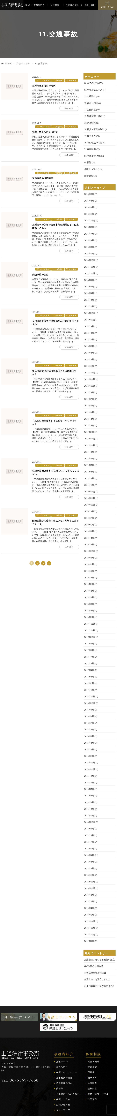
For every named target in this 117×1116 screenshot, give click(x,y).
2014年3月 (88, 838)
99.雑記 (87, 160)
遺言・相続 (93, 1034)
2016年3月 (88, 729)
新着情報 (88, 173)
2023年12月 (89, 306)
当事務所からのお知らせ (69, 1066)
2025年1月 (88, 249)
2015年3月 (88, 780)
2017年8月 (88, 633)
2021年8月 (88, 441)
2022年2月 (88, 415)
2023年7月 (88, 332)
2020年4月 (88, 524)
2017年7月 (88, 639)
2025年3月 (88, 242)
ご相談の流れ (72, 5)
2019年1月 (88, 569)
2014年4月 (88, 831)
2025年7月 (88, 229)
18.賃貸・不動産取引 (93, 128)
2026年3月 (88, 204)
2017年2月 (88, 665)
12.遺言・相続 (90, 102)
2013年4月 (88, 883)
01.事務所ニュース (92, 89)
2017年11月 (89, 614)
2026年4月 (88, 197)
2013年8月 (88, 870)
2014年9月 (88, 806)
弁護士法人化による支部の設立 (98, 933)
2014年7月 (88, 819)
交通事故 (92, 1040)
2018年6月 (88, 582)
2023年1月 (88, 357)
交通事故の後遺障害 (43, 175)
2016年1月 (88, 735)
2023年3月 (88, 351)
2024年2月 (88, 293)
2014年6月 (88, 825)
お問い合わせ (107, 7)
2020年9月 (88, 498)
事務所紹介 (39, 5)
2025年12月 (89, 216)
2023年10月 (89, 313)
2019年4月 (88, 562)
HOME (27, 5)
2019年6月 (88, 556)
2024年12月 (89, 255)
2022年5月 (88, 402)
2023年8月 (88, 325)
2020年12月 (89, 479)
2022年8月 (88, 383)
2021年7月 (88, 447)
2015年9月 (88, 755)
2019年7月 (88, 550)
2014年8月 (88, 812)
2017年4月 (88, 652)
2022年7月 (88, 389)
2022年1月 (88, 421)
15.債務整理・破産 (92, 115)
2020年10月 (89, 492)
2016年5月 (88, 716)
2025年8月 (88, 223)
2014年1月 (88, 851)
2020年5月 (88, 518)
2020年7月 (88, 505)
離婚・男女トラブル (98, 1066)
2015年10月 (89, 748)
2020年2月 (88, 530)
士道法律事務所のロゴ (94, 946)
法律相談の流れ (64, 1056)
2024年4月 (88, 287)
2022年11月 (89, 370)
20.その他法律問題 (92, 141)
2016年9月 (88, 691)
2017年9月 (88, 626)
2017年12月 (89, 607)
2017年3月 (88, 659)
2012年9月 (88, 915)
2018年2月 (88, 594)
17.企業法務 (89, 121)
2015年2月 (88, 787)
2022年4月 (88, 409)
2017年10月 (89, 620)
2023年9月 (88, 319)
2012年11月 (89, 902)
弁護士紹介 (62, 1034)
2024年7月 (88, 281)
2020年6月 (88, 511)
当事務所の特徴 (64, 1050)
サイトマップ (63, 1083)
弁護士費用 (89, 5)
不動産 (91, 1045)
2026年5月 (88, 191)
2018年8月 (88, 575)
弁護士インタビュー (66, 1045)
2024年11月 (89, 261)
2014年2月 (88, 844)
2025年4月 (88, 236)
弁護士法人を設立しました (96, 952)
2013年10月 (89, 864)
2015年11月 (89, 742)
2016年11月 (89, 678)
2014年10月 (89, 799)
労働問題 (92, 1056)
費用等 (59, 1061)
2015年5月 (88, 767)
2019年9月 (88, 543)
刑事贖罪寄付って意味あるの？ (98, 959)
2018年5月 (88, 588)
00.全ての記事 (42, 79)
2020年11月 (89, 486)
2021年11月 (89, 434)
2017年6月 (88, 646)
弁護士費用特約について (45, 130)
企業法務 (92, 1072)
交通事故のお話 (40, 270)
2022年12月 (89, 364)
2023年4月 (88, 345)
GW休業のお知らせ (93, 939)
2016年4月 (88, 723)
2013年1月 (88, 889)
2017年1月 (88, 671)
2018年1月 (88, 601)
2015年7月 (88, 761)
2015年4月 (88, 774)
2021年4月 (88, 460)
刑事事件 (92, 1050)
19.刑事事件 (89, 134)
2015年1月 (88, 793)
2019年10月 (89, 537)
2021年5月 (88, 454)
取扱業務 (55, 5)
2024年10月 (89, 268)
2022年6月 (88, 396)
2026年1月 (88, 210)
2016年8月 (88, 697)
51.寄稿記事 (69, 79)
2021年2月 (88, 466)
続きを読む (67, 108)
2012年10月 (89, 908)
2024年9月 (88, 274)
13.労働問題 (89, 109)
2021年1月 (88, 473)
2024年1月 (88, 300)
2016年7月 (88, 703)
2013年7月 (88, 876)
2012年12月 (89, 896)
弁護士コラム (25, 63)
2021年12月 (89, 428)
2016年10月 (89, 684)
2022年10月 (89, 377)
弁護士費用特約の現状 (44, 84)
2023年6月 (88, 338)
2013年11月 (89, 857)
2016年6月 (88, 710)
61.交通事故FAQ (91, 153)
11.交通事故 (56, 79)
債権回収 (92, 1061)
